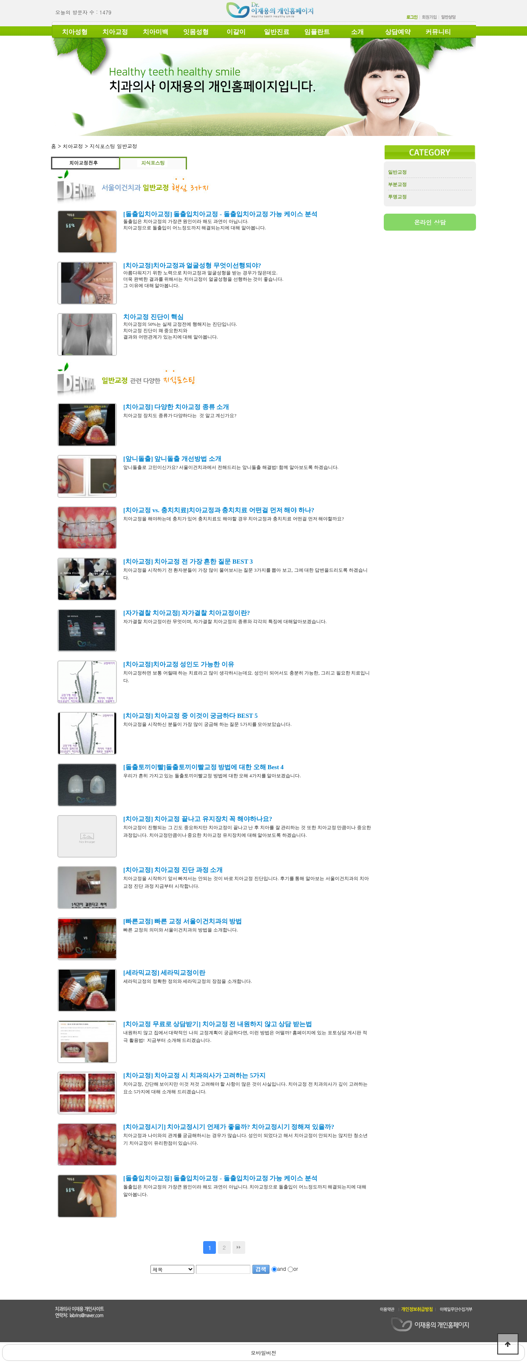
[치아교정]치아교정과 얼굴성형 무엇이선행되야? (192, 265)
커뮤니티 (438, 31)
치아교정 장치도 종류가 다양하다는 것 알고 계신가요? (181, 415)
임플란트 (317, 31)
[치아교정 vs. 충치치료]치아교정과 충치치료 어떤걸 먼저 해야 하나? (218, 510)
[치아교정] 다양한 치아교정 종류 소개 (176, 407)
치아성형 (75, 31)
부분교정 (397, 184)
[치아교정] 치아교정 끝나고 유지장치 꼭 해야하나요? (197, 819)
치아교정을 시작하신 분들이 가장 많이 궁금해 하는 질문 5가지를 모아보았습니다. (208, 724)
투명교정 (397, 196)
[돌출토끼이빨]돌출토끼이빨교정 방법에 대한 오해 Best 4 (203, 767)
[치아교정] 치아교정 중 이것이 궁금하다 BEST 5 (190, 715)
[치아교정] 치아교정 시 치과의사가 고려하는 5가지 (194, 1075)
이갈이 (236, 31)
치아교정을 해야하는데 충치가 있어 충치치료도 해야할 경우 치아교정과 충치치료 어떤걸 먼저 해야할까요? (233, 518)
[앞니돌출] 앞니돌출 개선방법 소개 (172, 458)
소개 (357, 31)
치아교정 (115, 31)
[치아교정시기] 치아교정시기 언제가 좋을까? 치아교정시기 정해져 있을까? (228, 1126)
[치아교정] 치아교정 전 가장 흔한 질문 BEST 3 (188, 561)
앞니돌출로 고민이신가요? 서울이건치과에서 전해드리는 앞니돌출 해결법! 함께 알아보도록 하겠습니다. (230, 467)
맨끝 (238, 1247)
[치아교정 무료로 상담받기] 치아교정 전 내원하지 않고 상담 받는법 (217, 1024)
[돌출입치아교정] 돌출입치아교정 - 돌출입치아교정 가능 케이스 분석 (220, 214)
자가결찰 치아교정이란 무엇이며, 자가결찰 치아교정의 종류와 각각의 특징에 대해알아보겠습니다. (225, 621)
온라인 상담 (430, 222)
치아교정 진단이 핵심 (153, 316)
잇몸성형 (196, 31)
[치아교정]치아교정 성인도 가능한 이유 (178, 664)
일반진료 (276, 31)
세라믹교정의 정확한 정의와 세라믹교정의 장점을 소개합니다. (187, 981)
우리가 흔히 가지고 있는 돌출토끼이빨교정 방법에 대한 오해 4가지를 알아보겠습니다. (212, 775)
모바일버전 (263, 1352)
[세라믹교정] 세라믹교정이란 (164, 972)
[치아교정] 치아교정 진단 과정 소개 (173, 869)
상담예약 (398, 31)
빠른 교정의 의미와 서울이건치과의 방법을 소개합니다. (180, 929)
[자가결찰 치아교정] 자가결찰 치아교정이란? (186, 613)
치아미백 (155, 31)
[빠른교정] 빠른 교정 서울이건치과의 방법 (182, 921)
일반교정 (397, 172)
